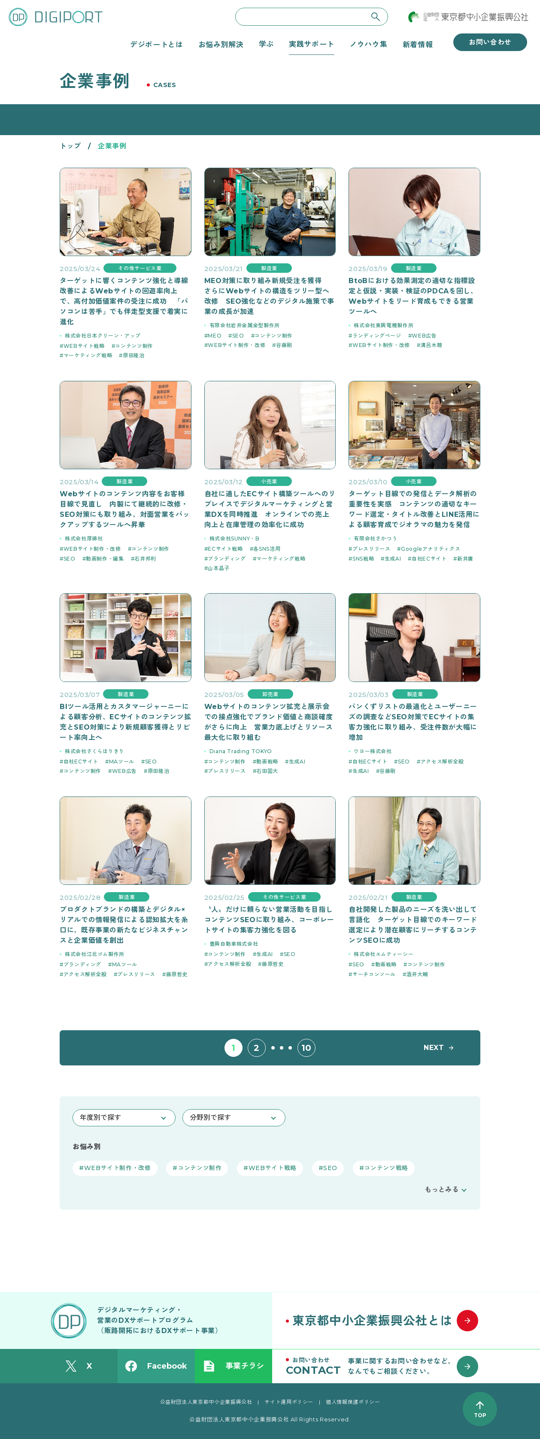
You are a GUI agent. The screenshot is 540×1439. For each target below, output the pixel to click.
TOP (480, 1415)
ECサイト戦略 (225, 549)
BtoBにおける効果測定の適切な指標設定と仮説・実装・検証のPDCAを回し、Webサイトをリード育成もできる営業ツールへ (413, 296)
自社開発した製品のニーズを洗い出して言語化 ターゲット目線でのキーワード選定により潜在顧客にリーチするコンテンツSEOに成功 (413, 924)
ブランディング (227, 558)
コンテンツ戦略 (386, 1168)
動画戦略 (267, 761)
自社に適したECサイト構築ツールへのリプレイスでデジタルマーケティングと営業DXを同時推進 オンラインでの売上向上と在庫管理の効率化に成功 (270, 509)
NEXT (434, 1048)
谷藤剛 (284, 345)
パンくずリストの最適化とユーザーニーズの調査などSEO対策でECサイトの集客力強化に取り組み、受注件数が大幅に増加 (413, 722)
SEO (238, 335)
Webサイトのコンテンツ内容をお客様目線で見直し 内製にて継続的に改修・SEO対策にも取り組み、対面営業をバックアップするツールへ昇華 (125, 509)
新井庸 (465, 558)
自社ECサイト (429, 558)
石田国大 (267, 771)
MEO (214, 335)
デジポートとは (156, 44)
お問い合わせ (490, 42)
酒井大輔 (417, 974)
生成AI (393, 558)
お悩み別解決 (221, 44)
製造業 (269, 268)
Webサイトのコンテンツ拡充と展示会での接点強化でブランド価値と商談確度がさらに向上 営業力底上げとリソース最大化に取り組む (268, 722)
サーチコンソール (374, 974)
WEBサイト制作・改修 (236, 345)
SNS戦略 (363, 558)
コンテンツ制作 (134, 346)
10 (306, 1048)
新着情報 (418, 44)
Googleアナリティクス (430, 549)
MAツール (121, 761)
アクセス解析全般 (442, 761)
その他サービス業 (139, 268)
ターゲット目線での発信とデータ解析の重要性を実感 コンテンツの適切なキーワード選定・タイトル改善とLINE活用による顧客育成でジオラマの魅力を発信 (414, 509)
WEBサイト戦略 (84, 346)
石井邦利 (145, 558)
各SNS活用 (266, 549)
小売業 (269, 481)
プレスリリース (371, 549)
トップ (70, 146)
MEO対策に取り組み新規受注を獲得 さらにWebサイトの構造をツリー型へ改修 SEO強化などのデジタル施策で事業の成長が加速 (269, 296)
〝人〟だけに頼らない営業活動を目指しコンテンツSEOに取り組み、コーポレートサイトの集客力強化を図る (269, 919)
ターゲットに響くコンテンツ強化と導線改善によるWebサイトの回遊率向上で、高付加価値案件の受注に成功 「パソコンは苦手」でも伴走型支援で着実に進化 (124, 301)
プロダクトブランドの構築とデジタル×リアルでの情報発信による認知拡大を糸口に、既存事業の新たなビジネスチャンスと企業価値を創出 (124, 924)
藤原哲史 (177, 974)
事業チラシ (233, 1366)
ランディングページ (376, 335)
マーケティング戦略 (88, 355)
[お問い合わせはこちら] (386, 1366)
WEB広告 (424, 335)
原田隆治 (134, 355)
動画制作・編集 (105, 558)
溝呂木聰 (432, 345)
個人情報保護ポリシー (353, 1402)
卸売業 (270, 694)
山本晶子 (219, 568)
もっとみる (442, 1190)
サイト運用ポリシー (288, 1402)
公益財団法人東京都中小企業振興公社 (206, 1402)
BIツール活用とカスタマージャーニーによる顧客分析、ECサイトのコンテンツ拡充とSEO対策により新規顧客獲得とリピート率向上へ (125, 722)
